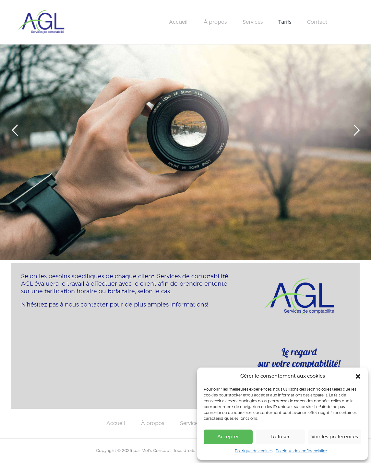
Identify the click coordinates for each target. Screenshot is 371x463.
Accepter (228, 436)
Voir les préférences (334, 436)
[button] (358, 376)
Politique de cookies (253, 451)
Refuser (280, 436)
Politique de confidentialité (301, 451)
